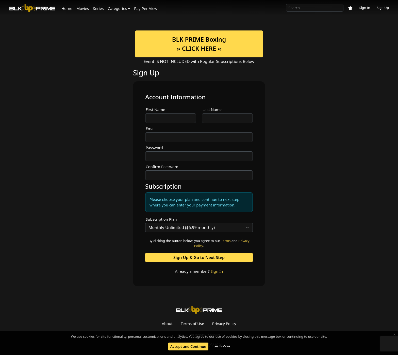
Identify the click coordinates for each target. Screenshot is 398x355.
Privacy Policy (224, 323)
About (167, 323)
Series (98, 8)
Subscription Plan (161, 219)
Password (154, 147)
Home (66, 8)
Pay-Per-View (145, 8)
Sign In (364, 7)
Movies (82, 8)
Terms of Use (192, 323)
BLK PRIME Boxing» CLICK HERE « (199, 44)
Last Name (212, 109)
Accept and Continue (188, 346)
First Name (155, 109)
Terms (226, 240)
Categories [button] (117, 8)
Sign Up (383, 7)
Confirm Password (162, 166)
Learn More (221, 346)
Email (151, 128)
